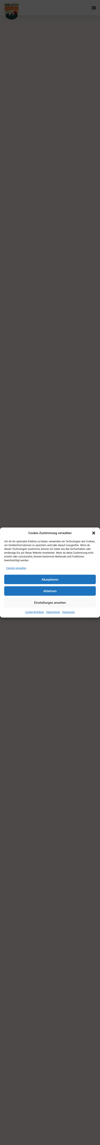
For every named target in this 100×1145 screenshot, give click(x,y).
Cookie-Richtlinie (34, 612)
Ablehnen (50, 591)
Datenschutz (53, 612)
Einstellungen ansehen (50, 602)
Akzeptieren (50, 579)
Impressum (68, 612)
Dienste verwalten (16, 568)
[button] (94, 533)
